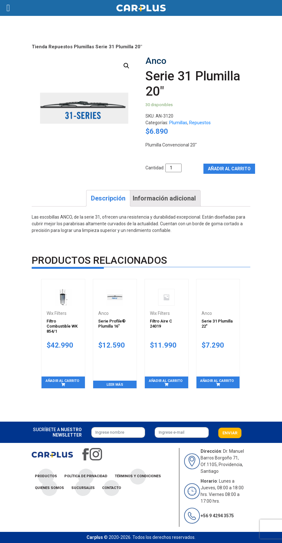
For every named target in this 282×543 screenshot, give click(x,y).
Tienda (39, 47)
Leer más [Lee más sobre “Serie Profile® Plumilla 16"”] (114, 385)
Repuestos (60, 47)
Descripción (108, 198)
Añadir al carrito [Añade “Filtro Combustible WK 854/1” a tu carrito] (62, 381)
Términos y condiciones (138, 476)
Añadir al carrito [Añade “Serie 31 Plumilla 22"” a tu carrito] (217, 381)
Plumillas (84, 47)
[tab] (108, 198)
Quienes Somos (49, 488)
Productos (46, 476)
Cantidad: (154, 167)
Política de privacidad (85, 476)
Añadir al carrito (229, 168)
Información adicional (164, 198)
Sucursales (83, 488)
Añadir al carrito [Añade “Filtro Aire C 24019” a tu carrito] (166, 381)
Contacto (111, 488)
